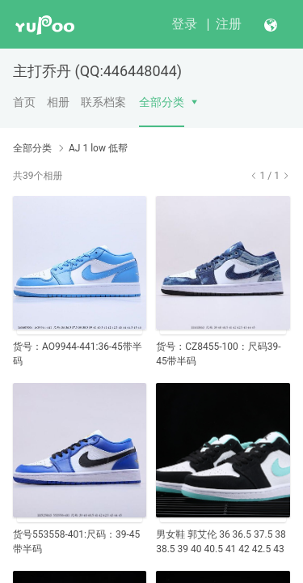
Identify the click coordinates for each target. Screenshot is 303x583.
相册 (58, 102)
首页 (24, 102)
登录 (184, 24)
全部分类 (161, 102)
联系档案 (103, 102)
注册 (229, 24)
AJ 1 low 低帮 (98, 148)
